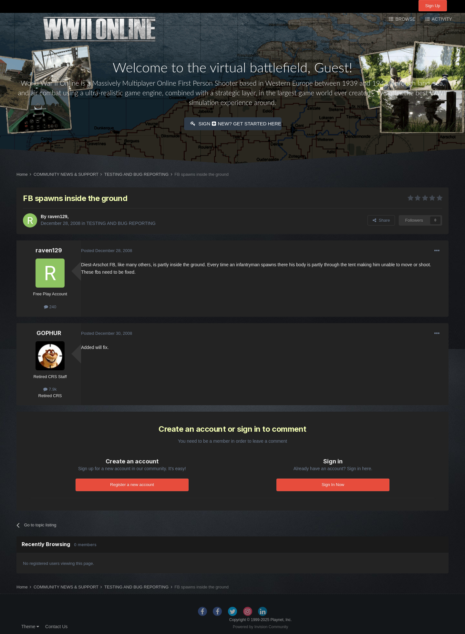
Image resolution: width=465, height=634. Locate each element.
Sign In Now (333, 483)
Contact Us (56, 625)
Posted (106, 249)
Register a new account (132, 483)
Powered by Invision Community (260, 626)
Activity (441, 19)
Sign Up (432, 5)
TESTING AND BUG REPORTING (120, 222)
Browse (405, 19)
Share (381, 219)
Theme (30, 625)
